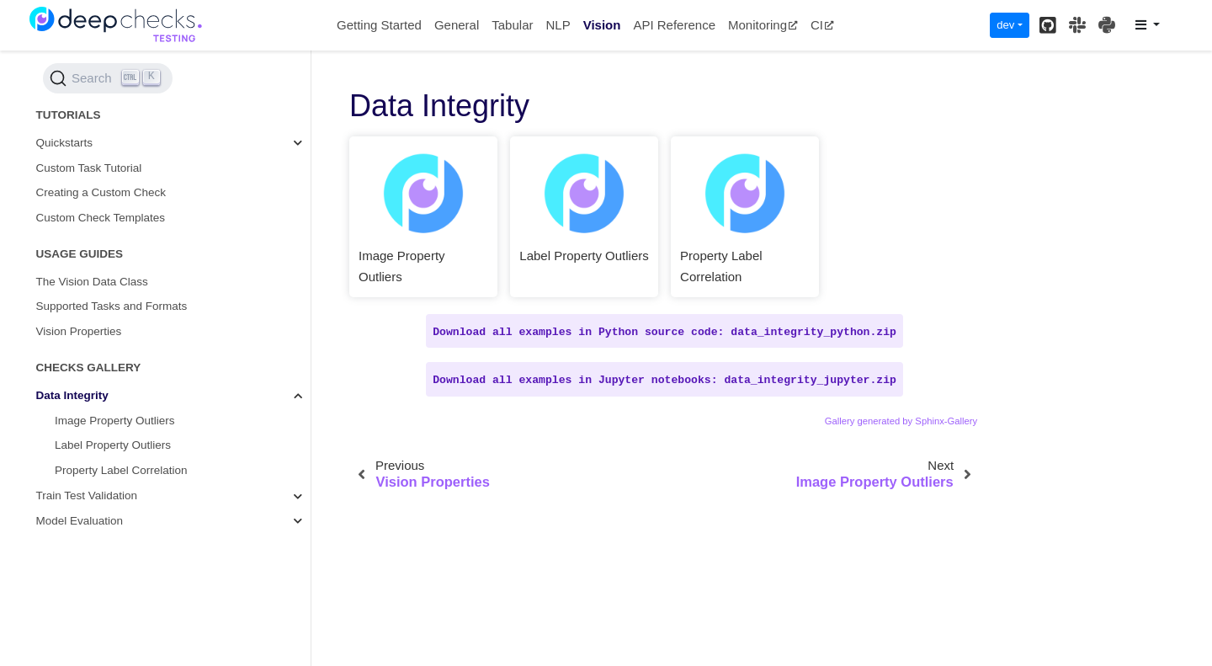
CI (822, 25)
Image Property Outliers (115, 420)
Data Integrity (72, 395)
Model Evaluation (80, 520)
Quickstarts (64, 142)
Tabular (512, 25)
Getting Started (379, 25)
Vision (602, 25)
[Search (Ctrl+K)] (108, 78)
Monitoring (763, 25)
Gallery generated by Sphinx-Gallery (901, 421)
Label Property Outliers (113, 445)
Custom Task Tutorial (89, 168)
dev (1005, 25)
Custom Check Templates (101, 217)
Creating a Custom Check (101, 192)
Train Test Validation (87, 495)
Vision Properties (79, 331)
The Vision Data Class (92, 281)
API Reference (674, 25)
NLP (557, 25)
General (456, 25)
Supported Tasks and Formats (112, 306)
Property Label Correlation (121, 470)
